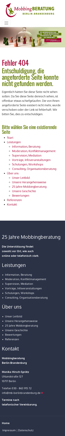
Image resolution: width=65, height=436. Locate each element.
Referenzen (12, 339)
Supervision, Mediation (19, 283)
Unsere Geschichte (16, 330)
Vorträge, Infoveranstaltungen (23, 288)
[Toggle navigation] (6, 23)
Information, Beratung (18, 274)
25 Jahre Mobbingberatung (21, 325)
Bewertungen (13, 334)
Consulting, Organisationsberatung (26, 297)
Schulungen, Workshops (19, 293)
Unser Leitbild (13, 316)
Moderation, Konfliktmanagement (25, 279)
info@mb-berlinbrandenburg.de (21, 392)
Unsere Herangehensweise (21, 321)
